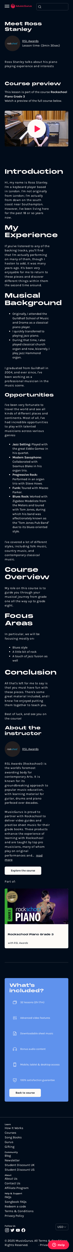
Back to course (25, 1092)
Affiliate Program (17, 1188)
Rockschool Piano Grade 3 (31, 934)
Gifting (9, 1146)
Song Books (13, 1137)
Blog (8, 1155)
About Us (11, 1178)
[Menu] (8, 6)
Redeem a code (15, 1206)
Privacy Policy (14, 1215)
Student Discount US (20, 1169)
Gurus (9, 1142)
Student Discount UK (20, 1165)
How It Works (14, 1128)
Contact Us (12, 1183)
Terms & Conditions (19, 1211)
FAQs (8, 1197)
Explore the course (23, 870)
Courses (10, 1132)
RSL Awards (30, 41)
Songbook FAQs (15, 1201)
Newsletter (12, 1160)
